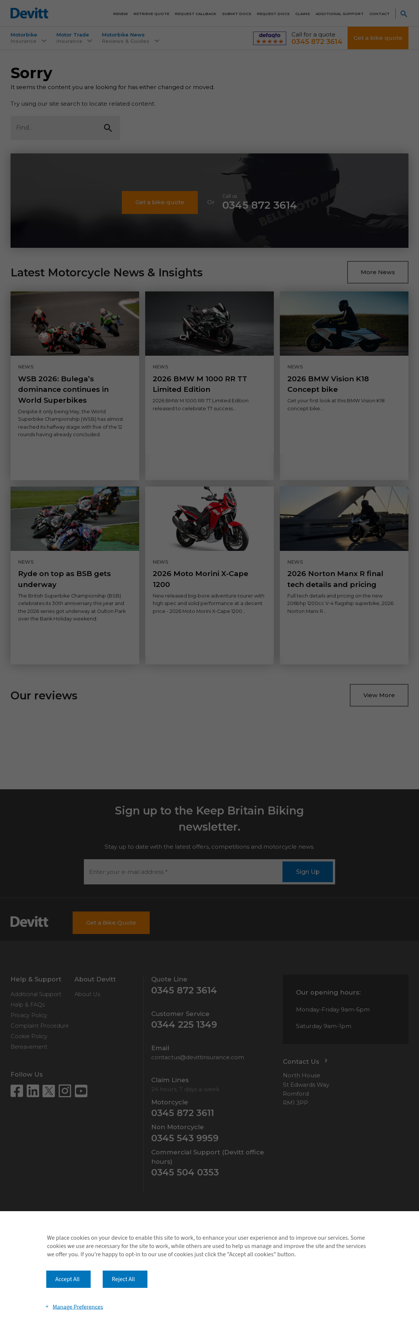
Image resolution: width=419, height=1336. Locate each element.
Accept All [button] (67, 1279)
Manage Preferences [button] (78, 1307)
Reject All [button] (123, 1279)
